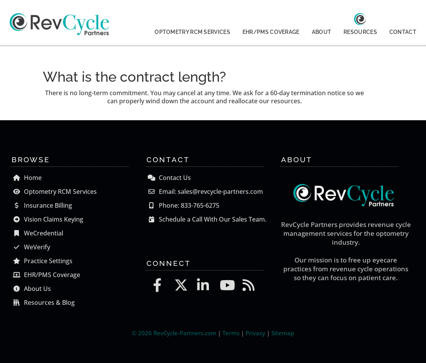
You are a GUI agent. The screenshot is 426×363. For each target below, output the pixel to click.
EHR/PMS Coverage (45, 275)
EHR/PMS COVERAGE (271, 32)
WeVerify (30, 247)
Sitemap (282, 333)
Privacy (255, 333)
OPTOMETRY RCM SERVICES (192, 32)
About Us (31, 288)
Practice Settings (41, 261)
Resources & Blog (43, 302)
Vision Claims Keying (47, 219)
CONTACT (402, 32)
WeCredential (37, 233)
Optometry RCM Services (54, 191)
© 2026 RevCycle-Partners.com (174, 333)
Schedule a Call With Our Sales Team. (206, 219)
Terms (230, 333)
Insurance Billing (41, 205)
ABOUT (322, 32)
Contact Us (168, 177)
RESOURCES (360, 32)
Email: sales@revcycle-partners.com (204, 191)
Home (26, 177)
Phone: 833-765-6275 (182, 205)
